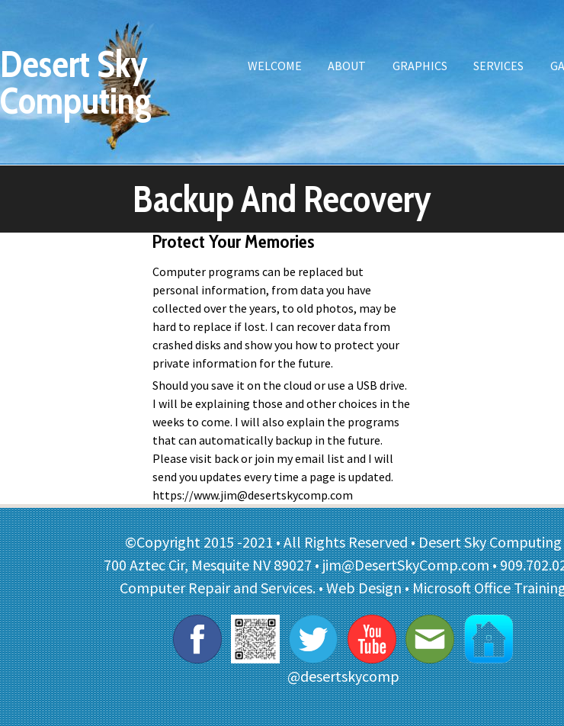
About (347, 65)
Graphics (420, 65)
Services (498, 65)
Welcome (275, 65)
